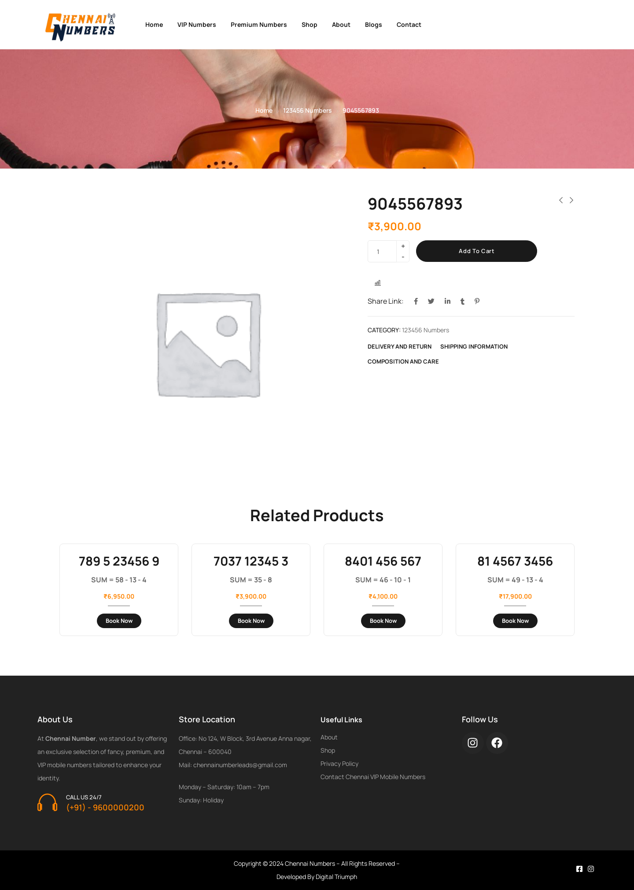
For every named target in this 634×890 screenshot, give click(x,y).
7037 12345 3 (251, 560)
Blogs (373, 24)
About (341, 24)
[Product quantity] (385, 251)
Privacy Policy (339, 763)
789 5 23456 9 (119, 560)
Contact (409, 24)
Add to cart (476, 251)
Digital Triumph (336, 876)
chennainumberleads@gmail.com (240, 765)
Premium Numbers (259, 24)
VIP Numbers (196, 24)
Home (154, 24)
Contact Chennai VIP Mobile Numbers (373, 776)
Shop (309, 24)
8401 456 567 (383, 560)
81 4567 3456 (515, 560)
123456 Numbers (307, 110)
